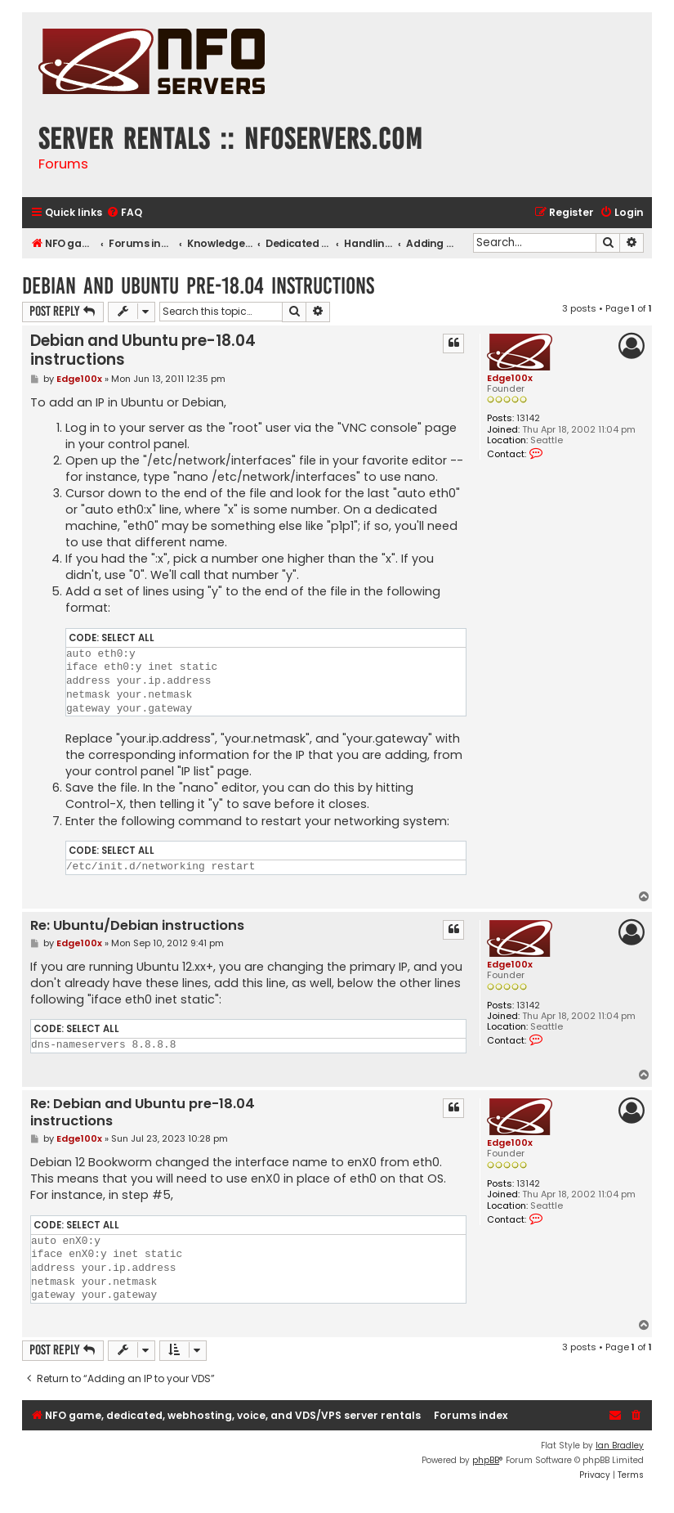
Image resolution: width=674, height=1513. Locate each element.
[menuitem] (124, 213)
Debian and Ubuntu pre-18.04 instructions (198, 286)
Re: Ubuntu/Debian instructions (137, 926)
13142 (528, 418)
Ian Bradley (620, 1445)
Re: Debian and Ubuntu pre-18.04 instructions (142, 1112)
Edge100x (510, 377)
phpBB (485, 1460)
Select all (127, 637)
